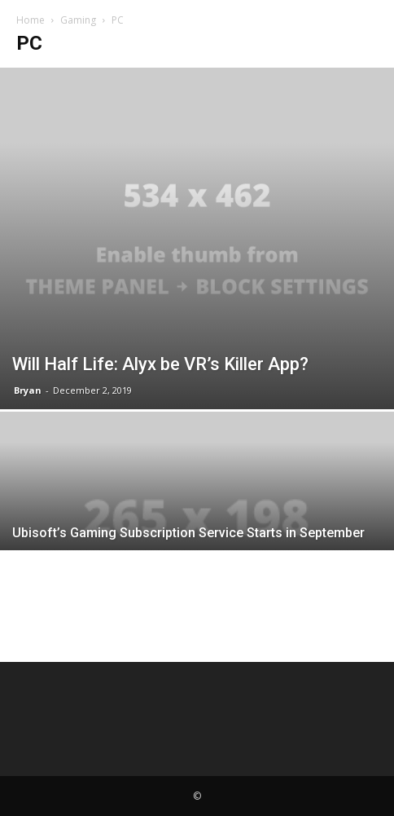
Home (30, 20)
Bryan (28, 390)
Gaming (78, 20)
